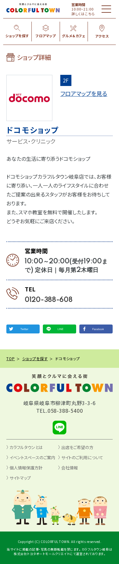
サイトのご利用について (82, 457)
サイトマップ (20, 478)
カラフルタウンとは (26, 447)
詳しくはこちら (83, 13)
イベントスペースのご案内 (32, 457)
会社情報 (69, 468)
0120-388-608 (49, 300)
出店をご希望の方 (77, 447)
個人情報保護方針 (26, 468)
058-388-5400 (65, 410)
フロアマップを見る (83, 93)
